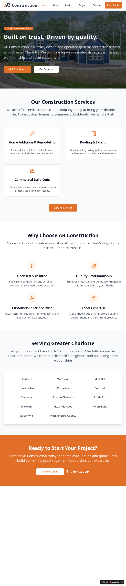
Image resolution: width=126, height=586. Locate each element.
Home (44, 5)
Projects (83, 5)
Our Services (46, 69)
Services (69, 5)
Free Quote (113, 5)
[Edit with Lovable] (110, 582)
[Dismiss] (122, 582)
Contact (97, 5)
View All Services (63, 207)
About (55, 5)
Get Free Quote (17, 69)
